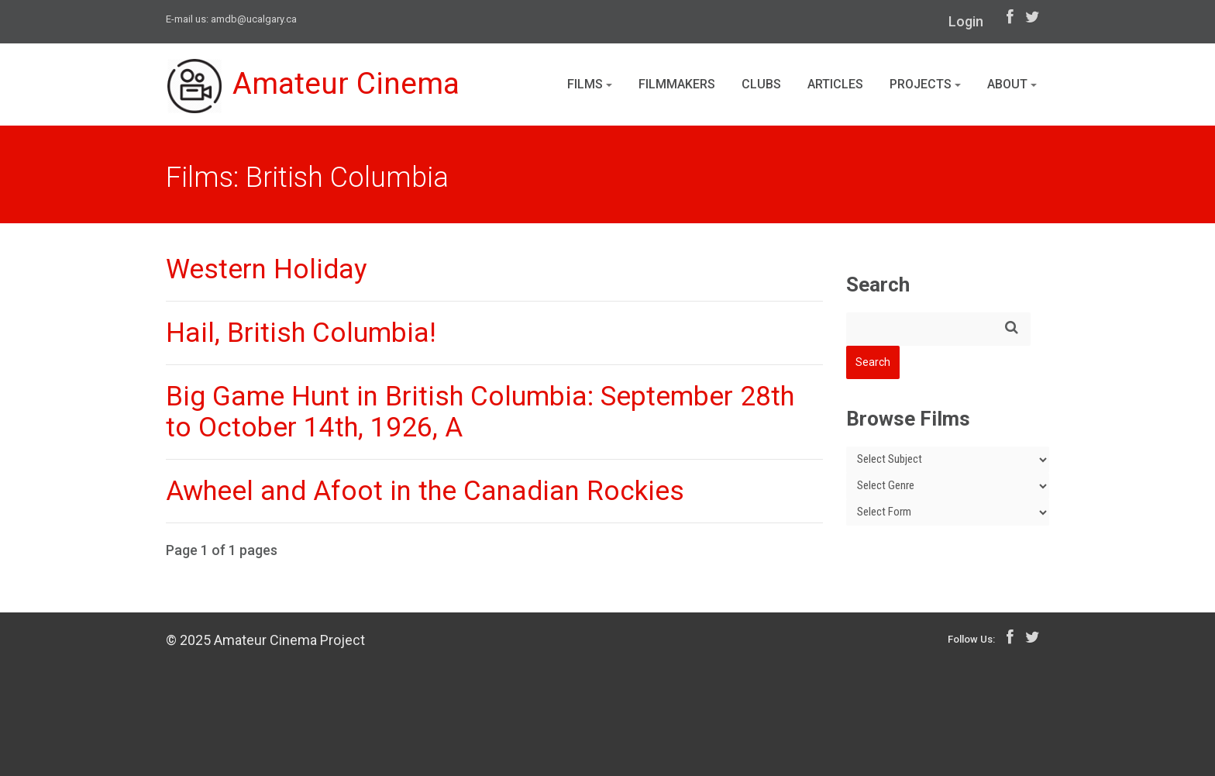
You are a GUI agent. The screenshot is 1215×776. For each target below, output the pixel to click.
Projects (925, 84)
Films (589, 84)
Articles (835, 84)
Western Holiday (266, 269)
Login (965, 21)
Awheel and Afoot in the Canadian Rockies (425, 491)
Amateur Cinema (315, 87)
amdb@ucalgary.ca (254, 19)
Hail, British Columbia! (301, 333)
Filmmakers (676, 84)
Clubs (761, 84)
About (1012, 84)
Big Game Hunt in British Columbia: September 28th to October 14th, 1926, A (480, 412)
